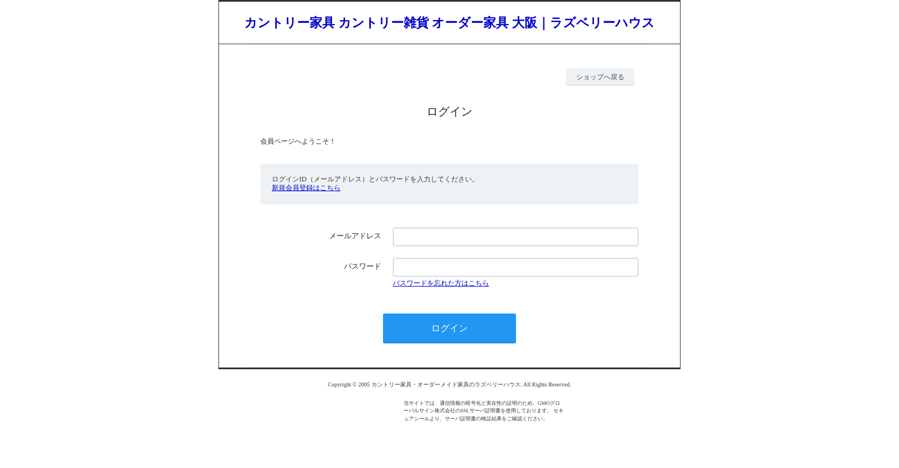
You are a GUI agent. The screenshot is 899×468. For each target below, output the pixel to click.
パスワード (362, 266)
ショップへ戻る (600, 77)
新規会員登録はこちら (306, 188)
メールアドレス (355, 235)
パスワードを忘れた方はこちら (441, 283)
